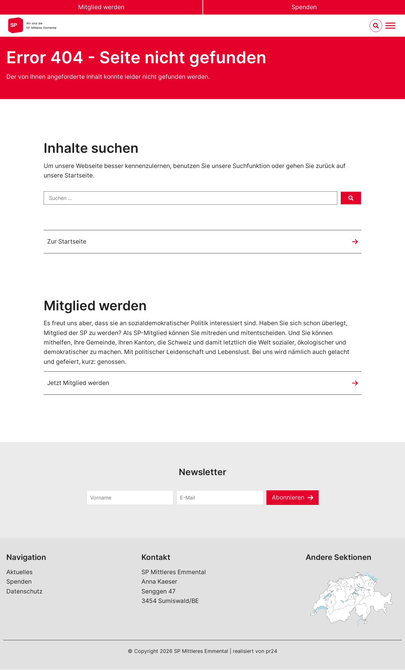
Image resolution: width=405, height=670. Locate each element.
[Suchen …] (190, 198)
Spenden (304, 7)
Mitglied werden (101, 7)
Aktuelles (19, 572)
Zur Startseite (66, 241)
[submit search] (350, 198)
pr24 (271, 651)
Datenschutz (24, 591)
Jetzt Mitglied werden (78, 383)
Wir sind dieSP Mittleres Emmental (41, 25)
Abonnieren (288, 497)
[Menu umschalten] (390, 26)
